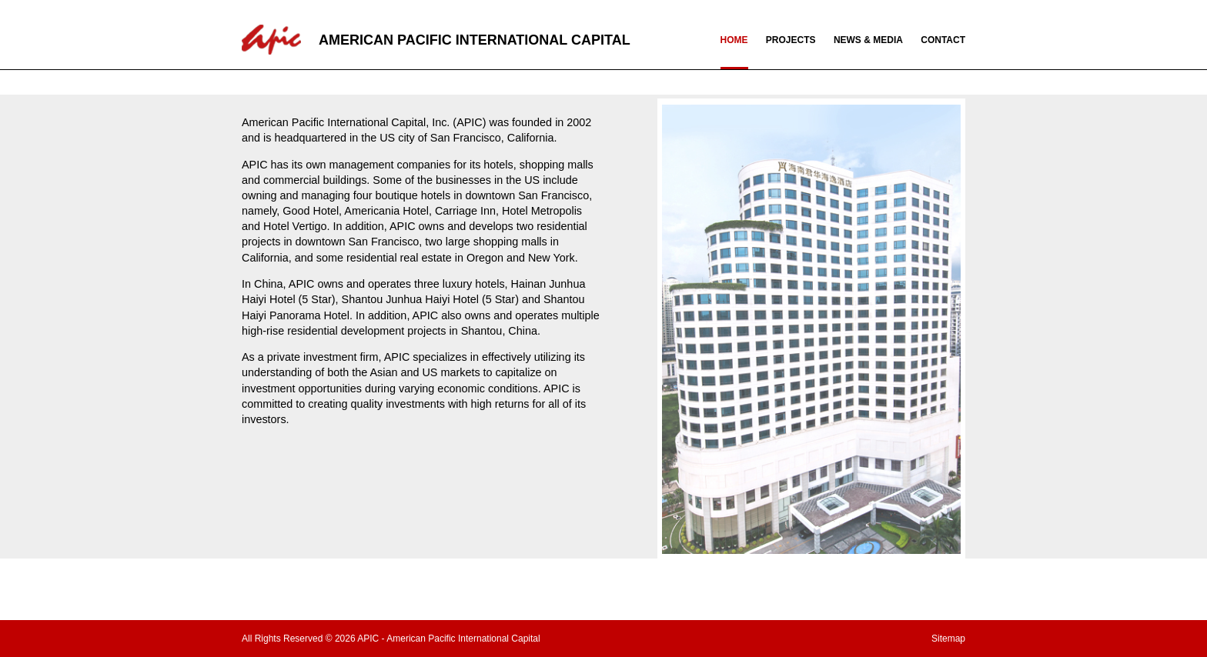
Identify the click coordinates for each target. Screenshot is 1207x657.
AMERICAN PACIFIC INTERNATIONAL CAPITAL (474, 40)
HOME (734, 40)
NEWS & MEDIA (868, 40)
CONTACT (943, 40)
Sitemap (948, 638)
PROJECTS (791, 40)
